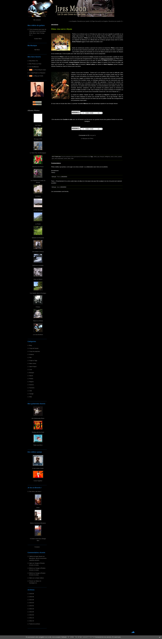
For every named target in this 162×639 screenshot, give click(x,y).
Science (31, 384)
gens (53, 158)
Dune (37, 507)
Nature (31, 375)
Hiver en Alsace (38, 279)
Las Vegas (38, 125)
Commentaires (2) (85, 156)
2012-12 (31, 617)
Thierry (58, 176)
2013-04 (31, 611)
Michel (31, 568)
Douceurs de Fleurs (38, 166)
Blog (30, 345)
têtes (69, 158)
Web (30, 396)
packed (120, 156)
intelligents (107, 156)
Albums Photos (34, 110)
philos (95, 156)
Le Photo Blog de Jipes (39, 69)
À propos (37, 547)
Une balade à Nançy (38, 251)
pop (98, 156)
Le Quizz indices (39, 578)
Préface (38, 307)
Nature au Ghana (38, 320)
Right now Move (37, 445)
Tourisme (31, 387)
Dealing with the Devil (38, 432)
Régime (31, 381)
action (115, 156)
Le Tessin (38, 224)
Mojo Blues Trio (33, 60)
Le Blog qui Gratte (38, 76)
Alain (30, 578)
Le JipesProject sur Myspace (37, 72)
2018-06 (31, 593)
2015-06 (31, 596)
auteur (112, 156)
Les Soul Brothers (38, 334)
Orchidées (38, 196)
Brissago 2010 (38, 139)
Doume (31, 581)
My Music (37, 49)
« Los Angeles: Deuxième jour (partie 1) (80, 21)
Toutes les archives (34, 624)
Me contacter (37, 20)
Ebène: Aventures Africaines (38, 523)
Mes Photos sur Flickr (35, 63)
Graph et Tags (33, 360)
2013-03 (31, 615)
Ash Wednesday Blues (38, 418)
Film (30, 357)
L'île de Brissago (38, 210)
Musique (31, 372)
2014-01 (31, 605)
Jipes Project (32, 366)
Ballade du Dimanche (38, 237)
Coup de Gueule (33, 348)
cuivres (65, 158)
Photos (31, 378)
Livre (30, 369)
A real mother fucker (38, 468)
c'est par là (93, 135)
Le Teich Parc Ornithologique (38, 153)
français (102, 156)
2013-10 (31, 608)
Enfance (31, 354)
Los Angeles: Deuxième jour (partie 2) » (112, 21)
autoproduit (60, 158)
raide (72, 158)
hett (56, 158)
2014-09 (31, 599)
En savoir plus (116, 637)
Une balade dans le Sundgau (38, 293)
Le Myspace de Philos (87, 138)
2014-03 (31, 602)
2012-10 (31, 621)
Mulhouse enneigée (38, 265)
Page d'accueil (96, 21)
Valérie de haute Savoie (36, 556)
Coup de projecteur (34, 351)
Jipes (30, 563)
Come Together (38, 480)
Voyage (31, 393)
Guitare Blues (38, 38)
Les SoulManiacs (34, 66)
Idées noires (32, 363)
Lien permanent (76, 156)
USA (30, 390)
